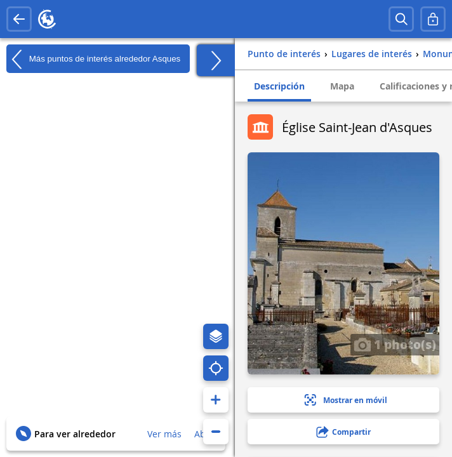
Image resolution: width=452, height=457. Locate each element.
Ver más (164, 434)
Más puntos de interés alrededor (93, 59)
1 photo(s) (395, 344)
